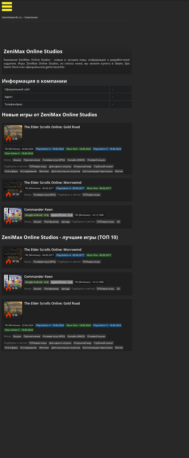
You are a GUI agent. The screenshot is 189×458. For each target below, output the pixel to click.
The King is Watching (151, 165)
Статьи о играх (80, 454)
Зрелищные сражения (161, 241)
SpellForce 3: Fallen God (153, 277)
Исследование (28, 170)
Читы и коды (48, 454)
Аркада (65, 221)
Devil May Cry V (148, 286)
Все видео (108, 451)
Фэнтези (44, 170)
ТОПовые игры (38, 166)
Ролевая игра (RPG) (54, 159)
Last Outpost (146, 193)
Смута (142, 332)
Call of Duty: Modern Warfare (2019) (151, 353)
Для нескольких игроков (65, 170)
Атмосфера (11, 170)
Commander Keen (38, 209)
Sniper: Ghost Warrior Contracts (152, 343)
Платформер (51, 221)
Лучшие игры (18, 451)
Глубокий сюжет (103, 166)
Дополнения (141, 454)
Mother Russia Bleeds (152, 372)
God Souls (144, 248)
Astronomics (146, 184)
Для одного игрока (60, 166)
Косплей (169, 454)
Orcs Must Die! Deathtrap (154, 203)
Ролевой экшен (96, 159)
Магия (119, 170)
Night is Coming (148, 174)
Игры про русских (161, 324)
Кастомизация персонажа (97, 170)
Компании (31, 17)
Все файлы (139, 451)
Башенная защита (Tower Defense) (161, 155)
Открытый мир (82, 166)
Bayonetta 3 (146, 258)
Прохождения (48, 451)
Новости (76, 451)
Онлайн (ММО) (76, 159)
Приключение (32, 159)
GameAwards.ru (12, 17)
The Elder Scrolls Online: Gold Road (52, 127)
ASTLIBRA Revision (150, 267)
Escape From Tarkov (151, 362)
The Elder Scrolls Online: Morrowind (52, 182)
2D (118, 221)
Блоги (167, 451)
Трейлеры (108, 454)
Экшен (17, 159)
